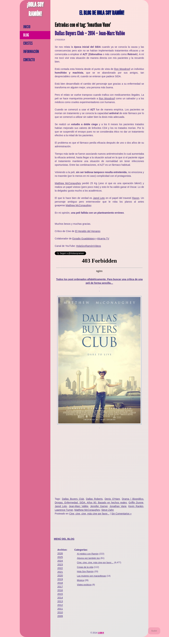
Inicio (26, 26)
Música (80, 580)
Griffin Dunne (136, 502)
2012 (60, 605)
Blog (26, 35)
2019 (60, 579)
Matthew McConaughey (68, 183)
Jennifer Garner (99, 506)
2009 (60, 616)
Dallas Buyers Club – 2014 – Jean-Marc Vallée (90, 33)
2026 (60, 553)
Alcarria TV (103, 238)
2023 (60, 564)
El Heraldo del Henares (87, 231)
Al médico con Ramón (87, 554)
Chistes (28, 43)
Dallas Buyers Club (73, 498)
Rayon (135, 198)
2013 (60, 601)
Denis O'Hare (112, 498)
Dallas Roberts (94, 498)
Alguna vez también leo (88, 558)
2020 (60, 575)
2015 (60, 594)
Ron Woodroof (122, 69)
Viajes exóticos (84, 584)
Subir (154, 630)
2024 (60, 560)
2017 (60, 586)
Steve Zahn (107, 510)
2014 (60, 597)
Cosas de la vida (85, 567)
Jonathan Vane (118, 506)
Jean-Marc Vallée (78, 506)
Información (31, 51)
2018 (60, 583)
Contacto (29, 59)
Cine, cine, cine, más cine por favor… (95, 562)
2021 (60, 571)
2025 (60, 557)
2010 (60, 612)
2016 (60, 590)
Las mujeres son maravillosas (91, 576)
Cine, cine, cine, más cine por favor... (89, 513)
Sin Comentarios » (121, 513)
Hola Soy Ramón (85, 571)
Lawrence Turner (64, 510)
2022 (60, 568)
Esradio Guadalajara (83, 238)
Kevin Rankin (135, 506)
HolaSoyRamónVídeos (88, 246)
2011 (60, 608)
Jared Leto (99, 198)
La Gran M (101, 633)
